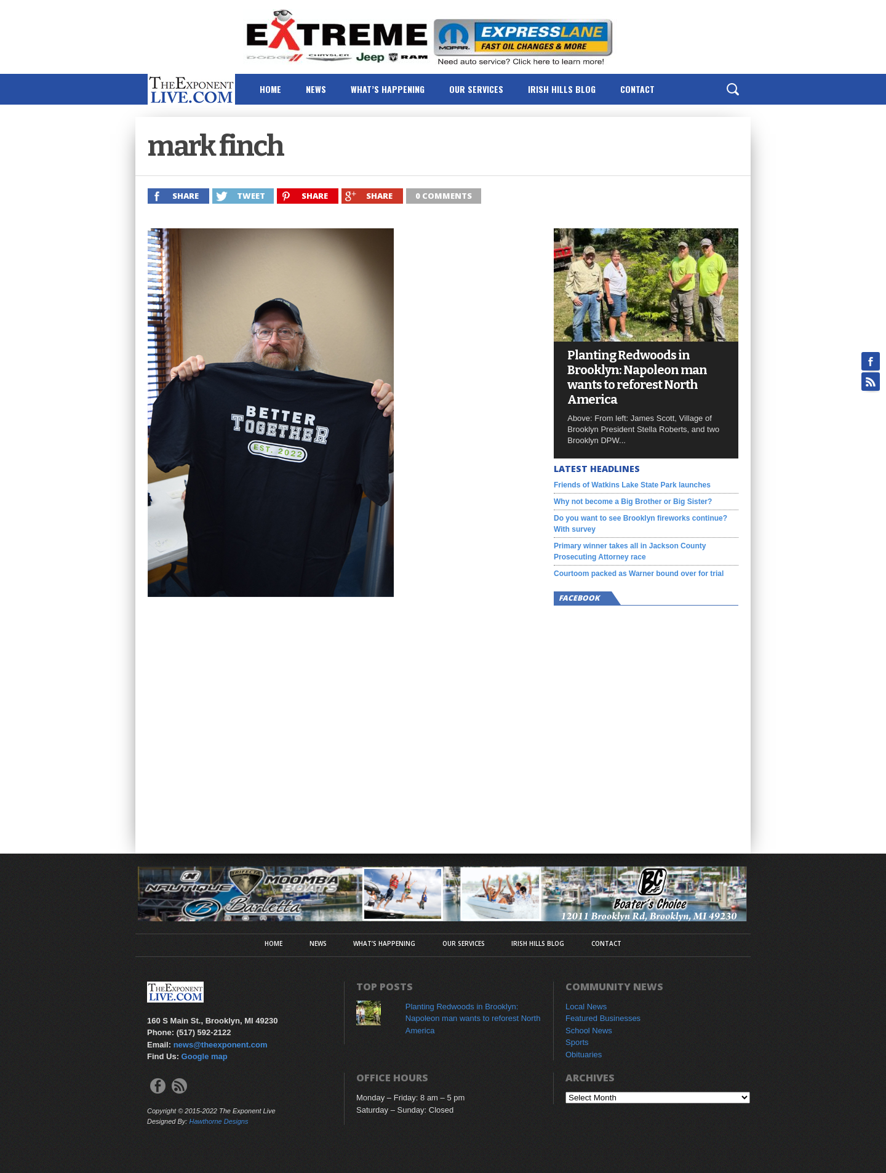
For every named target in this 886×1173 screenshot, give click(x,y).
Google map (205, 1056)
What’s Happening (388, 88)
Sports (577, 1042)
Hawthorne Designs (218, 1121)
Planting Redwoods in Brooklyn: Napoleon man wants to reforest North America (637, 377)
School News (588, 1030)
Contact (637, 88)
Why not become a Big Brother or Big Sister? (633, 501)
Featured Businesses (603, 1018)
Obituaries (583, 1054)
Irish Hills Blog (562, 88)
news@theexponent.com (221, 1044)
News (316, 88)
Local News (586, 1006)
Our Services (476, 88)
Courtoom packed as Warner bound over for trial (639, 573)
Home (270, 88)
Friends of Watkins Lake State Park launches (632, 485)
